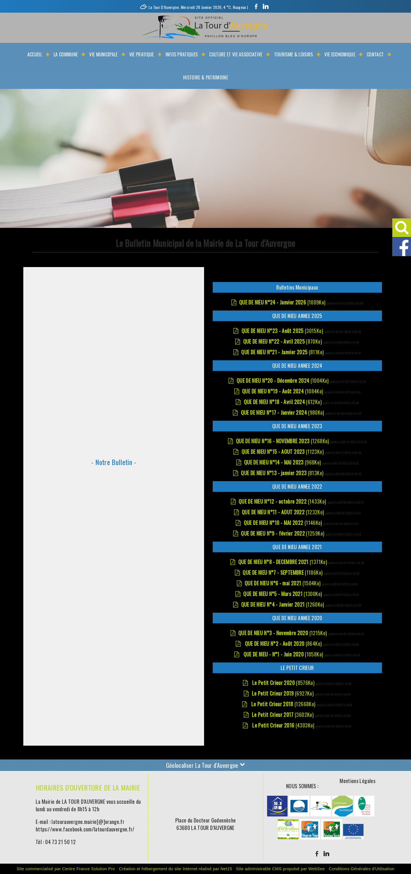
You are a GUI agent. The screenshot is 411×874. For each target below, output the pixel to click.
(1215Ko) (283, 633)
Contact (375, 54)
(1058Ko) (283, 654)
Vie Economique (339, 54)
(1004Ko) (283, 380)
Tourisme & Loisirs (293, 54)
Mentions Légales (357, 780)
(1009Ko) (283, 302)
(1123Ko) (283, 451)
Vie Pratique (141, 54)
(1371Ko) (283, 561)
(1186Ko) (283, 572)
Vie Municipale (103, 54)
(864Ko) (283, 643)
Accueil (34, 54)
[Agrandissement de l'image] (277, 814)
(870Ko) (283, 341)
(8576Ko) (283, 682)
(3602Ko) (283, 714)
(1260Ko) (283, 604)
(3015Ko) (283, 330)
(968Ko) (283, 462)
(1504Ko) (283, 583)
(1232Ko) (284, 512)
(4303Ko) (283, 725)
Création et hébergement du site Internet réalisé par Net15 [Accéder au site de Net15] (175, 869)
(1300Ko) (283, 593)
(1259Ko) (283, 533)
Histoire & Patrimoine (205, 77)
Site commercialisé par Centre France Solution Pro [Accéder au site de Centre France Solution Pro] (66, 869)
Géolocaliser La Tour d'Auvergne (205, 764)
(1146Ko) (284, 522)
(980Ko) (283, 412)
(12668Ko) (283, 704)
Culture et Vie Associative (235, 54)
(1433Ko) (283, 501)
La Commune (66, 54)
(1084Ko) (283, 391)
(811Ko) (283, 352)
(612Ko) (283, 401)
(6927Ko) (283, 693)
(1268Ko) (283, 441)
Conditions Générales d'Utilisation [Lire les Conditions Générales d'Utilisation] (361, 869)
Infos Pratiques (181, 54)
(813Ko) (283, 473)
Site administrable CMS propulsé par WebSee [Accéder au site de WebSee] (280, 869)
